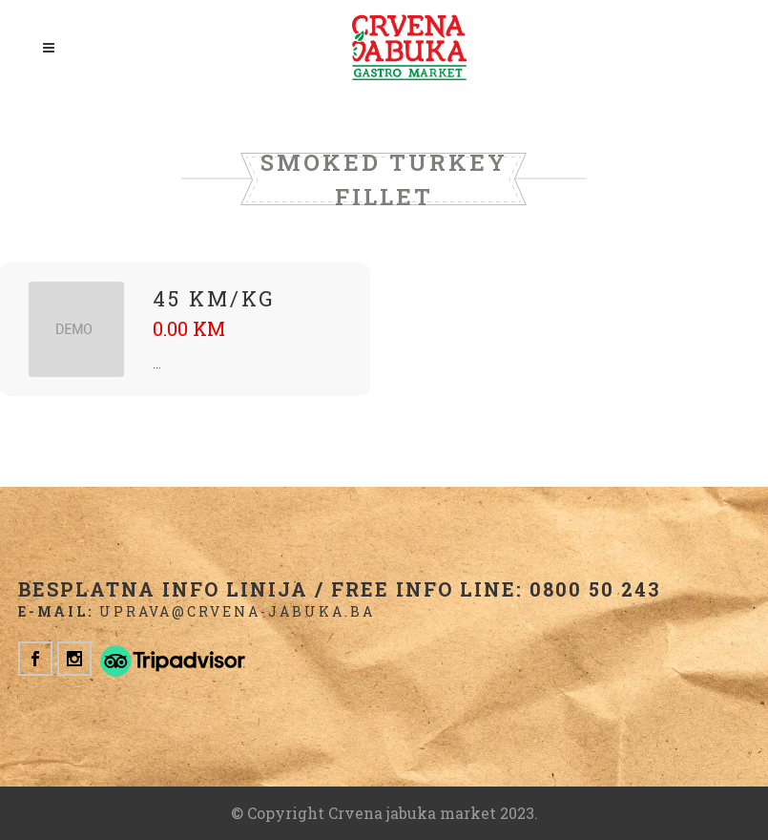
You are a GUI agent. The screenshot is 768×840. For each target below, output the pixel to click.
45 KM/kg (214, 298)
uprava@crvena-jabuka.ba (237, 611)
